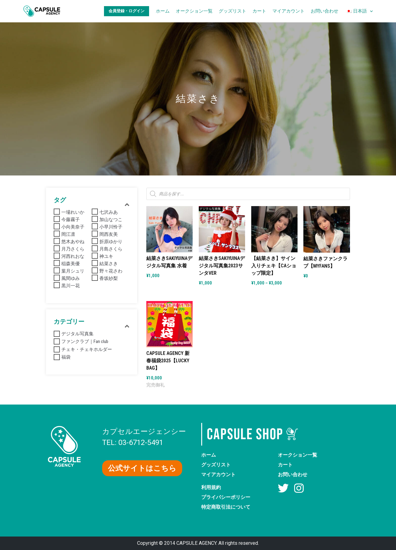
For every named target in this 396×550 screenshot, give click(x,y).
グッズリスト (232, 10)
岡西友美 (108, 234)
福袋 (66, 357)
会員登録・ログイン (126, 11)
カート (259, 10)
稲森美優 (70, 263)
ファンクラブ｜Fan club (84, 341)
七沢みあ (108, 212)
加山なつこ (110, 219)
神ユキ (106, 256)
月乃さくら (72, 249)
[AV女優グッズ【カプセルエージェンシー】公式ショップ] (41, 11)
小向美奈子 (72, 227)
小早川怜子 (110, 227)
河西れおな (72, 256)
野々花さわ (110, 271)
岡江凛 (68, 234)
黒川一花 (70, 285)
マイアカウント (288, 10)
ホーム (163, 10)
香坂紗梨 (108, 278)
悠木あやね (72, 241)
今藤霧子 (70, 219)
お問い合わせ (324, 10)
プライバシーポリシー (225, 497)
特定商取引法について (225, 507)
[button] (142, 468)
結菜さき (108, 263)
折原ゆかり (110, 241)
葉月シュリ (72, 271)
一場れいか (72, 212)
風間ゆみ (70, 278)
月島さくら (110, 249)
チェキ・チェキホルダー (86, 349)
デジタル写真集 (77, 334)
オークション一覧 (194, 10)
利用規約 (211, 487)
